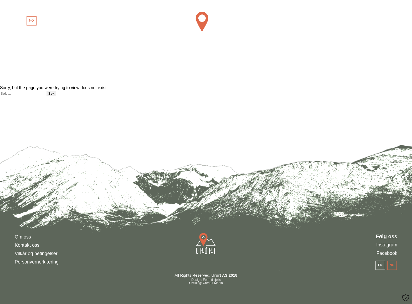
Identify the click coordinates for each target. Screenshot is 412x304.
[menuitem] (20, 21)
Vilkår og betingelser (36, 253)
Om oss (23, 237)
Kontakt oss (27, 245)
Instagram (386, 244)
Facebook (387, 253)
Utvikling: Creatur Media (206, 283)
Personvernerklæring (37, 262)
